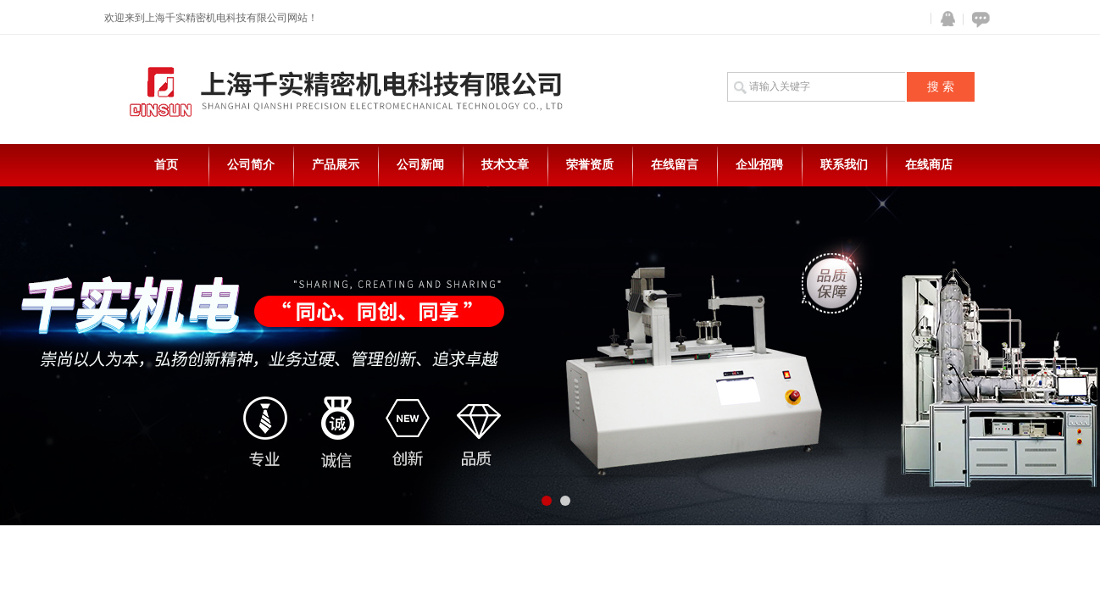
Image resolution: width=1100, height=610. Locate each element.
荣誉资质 (590, 164)
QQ (944, 19)
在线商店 (929, 164)
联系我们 (844, 164)
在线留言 (674, 164)
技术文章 (505, 164)
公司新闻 (420, 164)
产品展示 (335, 164)
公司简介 (251, 164)
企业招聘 (759, 164)
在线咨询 (978, 19)
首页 (166, 164)
